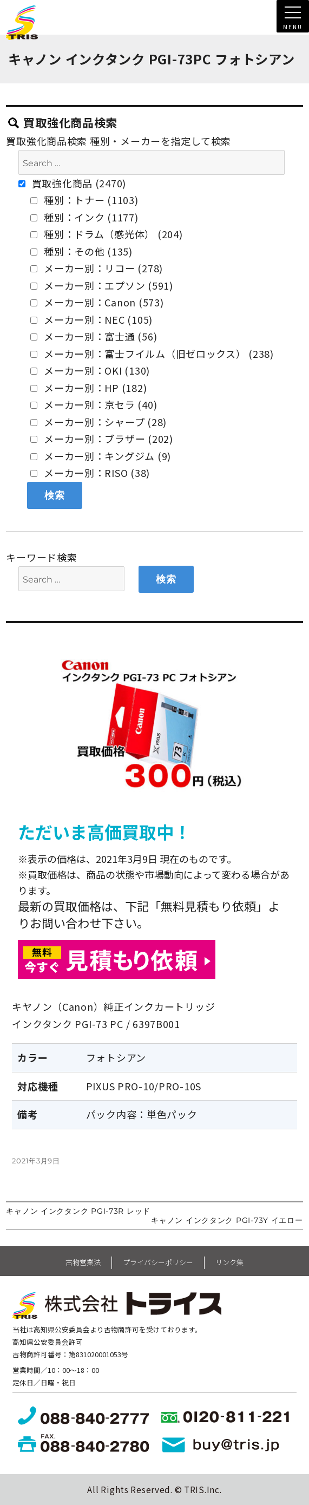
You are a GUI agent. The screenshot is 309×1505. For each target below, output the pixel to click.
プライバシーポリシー (158, 1262)
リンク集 (229, 1262)
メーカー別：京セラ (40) (93, 404)
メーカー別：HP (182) (88, 388)
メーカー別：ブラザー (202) (101, 438)
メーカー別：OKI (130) (90, 370)
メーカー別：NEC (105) (91, 319)
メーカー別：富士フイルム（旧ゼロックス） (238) (151, 353)
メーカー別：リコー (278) (96, 268)
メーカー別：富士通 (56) (93, 336)
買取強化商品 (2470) (72, 183)
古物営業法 (83, 1262)
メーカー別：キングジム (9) (100, 456)
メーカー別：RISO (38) (90, 473)
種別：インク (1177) (84, 217)
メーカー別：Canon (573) (96, 302)
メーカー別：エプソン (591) (101, 285)
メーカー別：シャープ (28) (98, 422)
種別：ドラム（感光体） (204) (106, 234)
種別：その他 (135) (81, 251)
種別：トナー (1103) (84, 200)
